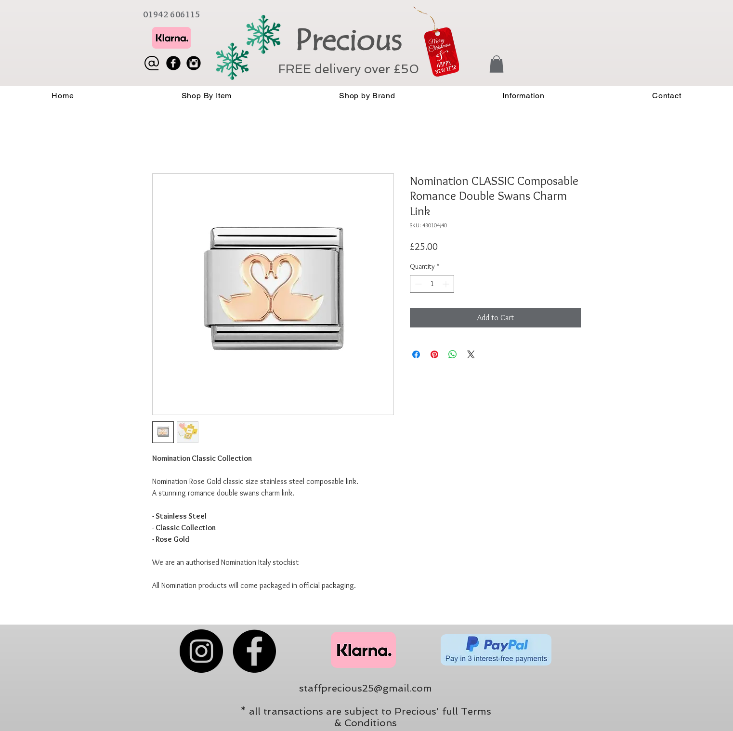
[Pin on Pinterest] (434, 354)
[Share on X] (471, 354)
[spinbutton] (432, 283)
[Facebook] (254, 651)
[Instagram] (201, 651)
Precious (348, 40)
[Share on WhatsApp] (452, 354)
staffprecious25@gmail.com (365, 688)
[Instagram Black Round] (193, 63)
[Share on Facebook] (416, 354)
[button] (496, 64)
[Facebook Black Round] (173, 63)
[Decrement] (417, 283)
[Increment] (447, 283)
